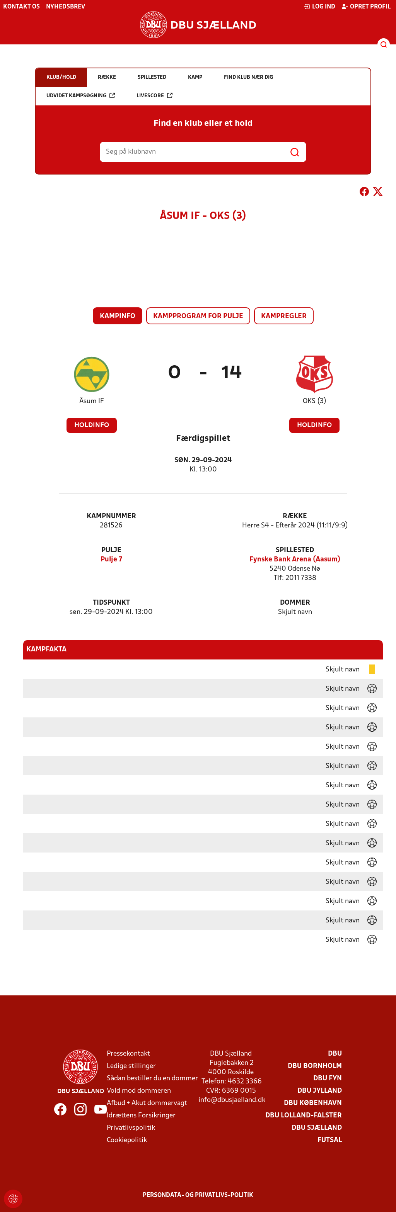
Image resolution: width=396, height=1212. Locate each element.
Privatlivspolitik (131, 1128)
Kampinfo (117, 316)
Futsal (329, 1140)
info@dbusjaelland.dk (231, 1100)
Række (295, 516)
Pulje (111, 550)
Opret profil (366, 6)
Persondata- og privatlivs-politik (198, 1195)
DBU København (313, 1103)
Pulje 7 (111, 559)
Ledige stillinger (131, 1066)
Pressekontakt (128, 1054)
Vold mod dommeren (139, 1091)
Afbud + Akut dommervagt (147, 1103)
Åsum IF (91, 401)
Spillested (295, 550)
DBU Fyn (327, 1078)
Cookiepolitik (127, 1140)
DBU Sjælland (317, 1128)
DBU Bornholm (315, 1066)
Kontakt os (21, 7)
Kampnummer (111, 516)
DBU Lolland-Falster (303, 1115)
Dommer (295, 603)
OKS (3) (314, 401)
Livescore (154, 95)
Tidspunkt (111, 603)
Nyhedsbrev (65, 7)
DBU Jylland (319, 1091)
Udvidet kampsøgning (80, 95)
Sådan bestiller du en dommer (152, 1078)
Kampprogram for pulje (198, 316)
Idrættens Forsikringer (141, 1115)
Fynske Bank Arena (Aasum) (294, 559)
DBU (335, 1054)
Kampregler (284, 316)
